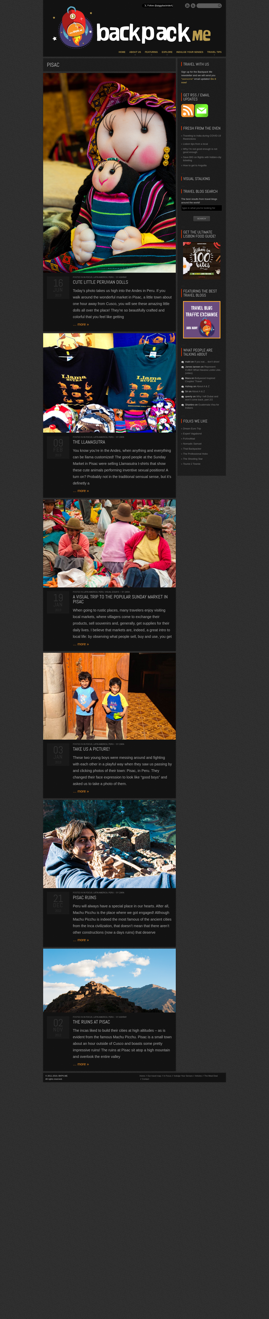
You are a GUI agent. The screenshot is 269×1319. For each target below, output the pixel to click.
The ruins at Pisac (91, 1022)
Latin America (100, 277)
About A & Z (203, 386)
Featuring (151, 52)
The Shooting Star (193, 458)
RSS (193, 5)
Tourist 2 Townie (191, 463)
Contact (145, 1079)
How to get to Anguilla (195, 165)
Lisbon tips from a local (195, 144)
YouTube (187, 5)
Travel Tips (214, 52)
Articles (198, 1076)
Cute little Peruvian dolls (100, 282)
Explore (167, 52)
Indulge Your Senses (189, 52)
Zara (121, 437)
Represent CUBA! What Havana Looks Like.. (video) (203, 369)
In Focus (88, 277)
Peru (111, 277)
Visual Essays (112, 592)
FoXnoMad (189, 438)
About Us (135, 52)
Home (122, 52)
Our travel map (154, 1076)
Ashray (123, 277)
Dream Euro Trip (192, 428)
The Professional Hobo (195, 453)
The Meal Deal (211, 1076)
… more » (81, 324)
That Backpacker (192, 448)
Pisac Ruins (84, 897)
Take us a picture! (91, 749)
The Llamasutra (89, 442)
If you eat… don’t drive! (206, 361)
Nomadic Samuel (192, 443)
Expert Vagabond (192, 433)
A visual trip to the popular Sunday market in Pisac (120, 599)
